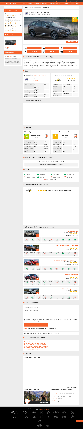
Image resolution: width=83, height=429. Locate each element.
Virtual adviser (27, 3)
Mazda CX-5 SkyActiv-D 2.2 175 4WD (66, 260)
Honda (41, 416)
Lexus (56, 413)
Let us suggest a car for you (34, 349)
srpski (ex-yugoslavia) (73, 1)
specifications (35, 7)
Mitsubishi (64, 412)
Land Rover (56, 412)
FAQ (12, 416)
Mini (64, 411)
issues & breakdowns (39, 75)
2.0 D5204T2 (36, 80)
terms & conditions (15, 413)
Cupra (34, 413)
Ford (41, 413)
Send (36, 324)
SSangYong (72, 415)
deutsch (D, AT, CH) (62, 1)
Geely (41, 415)
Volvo (40, 7)
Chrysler (34, 411)
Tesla (40, 423)
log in (25, 328)
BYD (26, 415)
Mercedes (56, 417)
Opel (64, 415)
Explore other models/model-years (36, 347)
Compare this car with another (35, 343)
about (5, 0)
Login (54, 1)
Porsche (64, 417)
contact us (14, 0)
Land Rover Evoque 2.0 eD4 (69, 289)
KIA (48, 416)
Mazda (56, 416)
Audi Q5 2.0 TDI (73, 231)
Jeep (48, 413)
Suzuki (39, 421)
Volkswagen (39, 425)
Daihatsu (34, 417)
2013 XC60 (46, 7)
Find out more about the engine (36, 344)
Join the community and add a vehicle (51, 164)
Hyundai (42, 417)
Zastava (47, 425)
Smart (72, 417)
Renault (72, 411)
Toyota (39, 424)
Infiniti (48, 411)
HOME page (27, 7)
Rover (72, 412)
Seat (73, 416)
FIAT (41, 412)
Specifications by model (41, 3)
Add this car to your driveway (35, 342)
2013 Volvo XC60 (9, 38)
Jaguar (48, 412)
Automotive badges (68, 3)
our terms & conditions (50, 321)
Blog (77, 3)
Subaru (39, 420)
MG (56, 415)
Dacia (34, 416)
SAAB (72, 413)
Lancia (56, 411)
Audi (26, 412)
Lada (48, 417)
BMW (26, 413)
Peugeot (64, 416)
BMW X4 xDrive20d (71, 274)
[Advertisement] (13, 91)
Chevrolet (26, 417)
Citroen (34, 412)
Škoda (47, 426)
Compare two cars (55, 3)
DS (34, 415)
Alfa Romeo (26, 411)
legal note (9, 0)
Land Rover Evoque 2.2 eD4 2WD (67, 245)
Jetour (48, 415)
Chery (26, 416)
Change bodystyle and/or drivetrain (37, 346)
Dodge (41, 411)
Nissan (64, 413)
